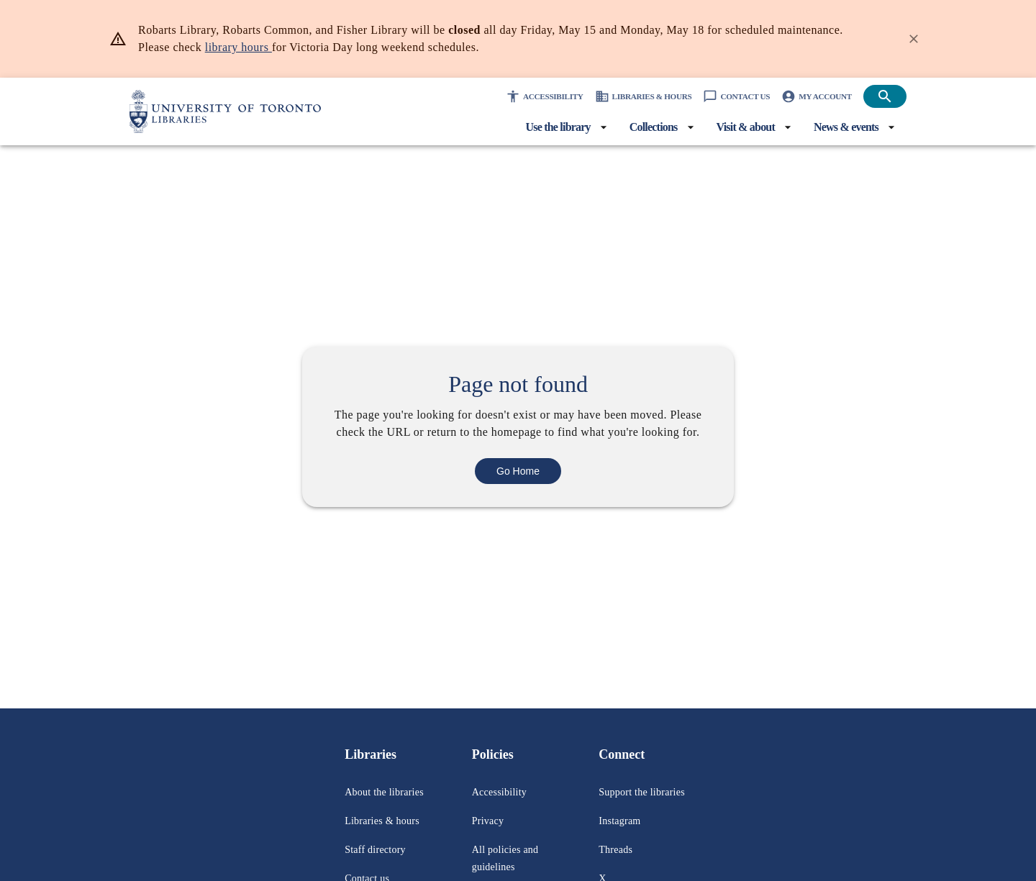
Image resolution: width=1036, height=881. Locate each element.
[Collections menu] (634, 127)
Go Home (518, 479)
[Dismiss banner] (914, 39)
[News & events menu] (847, 127)
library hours (333, 47)
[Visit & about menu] (736, 127)
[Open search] (884, 96)
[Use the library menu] (528, 127)
